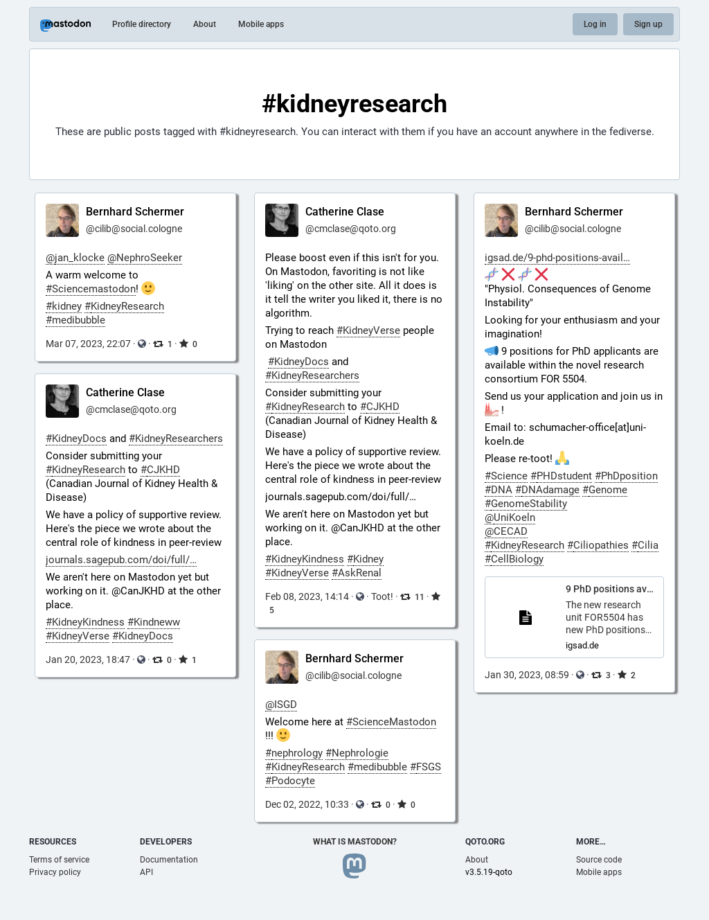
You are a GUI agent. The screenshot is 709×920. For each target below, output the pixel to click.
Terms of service (59, 860)
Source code (599, 860)
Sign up (648, 24)
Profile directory (141, 24)
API (146, 872)
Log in (595, 24)
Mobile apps (261, 24)
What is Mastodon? (355, 842)
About (204, 24)
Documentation (169, 860)
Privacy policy (55, 872)
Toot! (382, 596)
